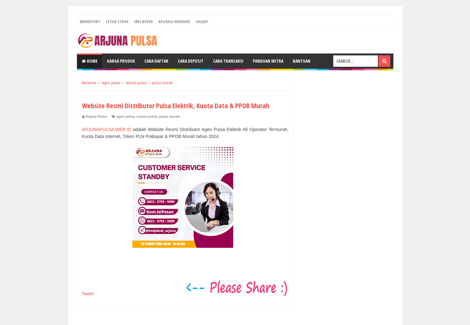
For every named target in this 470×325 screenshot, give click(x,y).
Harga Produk (121, 61)
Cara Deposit (191, 61)
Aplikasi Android (174, 21)
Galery (202, 21)
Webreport (90, 21)
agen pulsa (125, 116)
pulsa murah (169, 116)
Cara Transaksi (228, 61)
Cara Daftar (156, 61)
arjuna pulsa (147, 116)
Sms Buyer (143, 21)
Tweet (88, 293)
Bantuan (301, 61)
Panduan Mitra (268, 61)
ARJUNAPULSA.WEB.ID (106, 129)
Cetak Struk (117, 21)
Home (89, 61)
